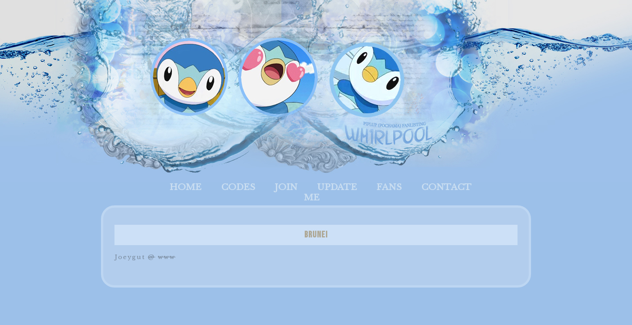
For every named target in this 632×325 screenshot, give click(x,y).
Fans (389, 187)
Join (286, 187)
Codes (238, 187)
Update (337, 187)
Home (185, 187)
